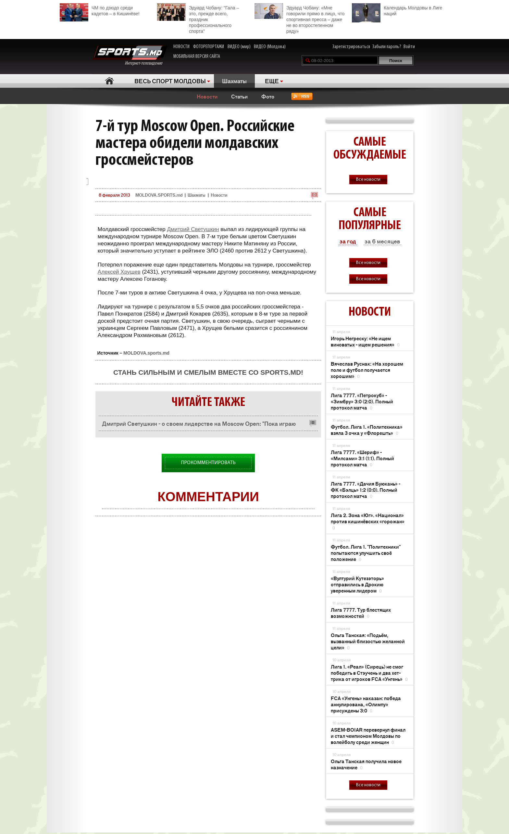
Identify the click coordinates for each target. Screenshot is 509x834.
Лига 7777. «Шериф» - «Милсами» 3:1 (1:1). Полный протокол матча (362, 458)
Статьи (239, 96)
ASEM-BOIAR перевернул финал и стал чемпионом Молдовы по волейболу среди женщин (368, 735)
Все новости (368, 179)
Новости (207, 96)
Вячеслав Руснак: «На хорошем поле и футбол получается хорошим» (367, 369)
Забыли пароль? (386, 46)
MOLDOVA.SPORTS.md (158, 195)
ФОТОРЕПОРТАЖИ (208, 46)
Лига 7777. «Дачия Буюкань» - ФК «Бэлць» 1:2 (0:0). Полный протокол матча (365, 489)
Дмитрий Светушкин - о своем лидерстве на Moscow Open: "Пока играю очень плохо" (199, 425)
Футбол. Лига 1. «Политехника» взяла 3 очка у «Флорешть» (367, 430)
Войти (409, 46)
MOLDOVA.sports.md (146, 353)
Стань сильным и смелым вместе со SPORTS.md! (208, 372)
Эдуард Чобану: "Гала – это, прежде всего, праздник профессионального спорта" (198, 18)
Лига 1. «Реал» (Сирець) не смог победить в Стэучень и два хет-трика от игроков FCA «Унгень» (369, 672)
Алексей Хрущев (119, 272)
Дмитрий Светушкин (193, 229)
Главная (109, 81)
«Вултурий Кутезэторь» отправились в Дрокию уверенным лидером (357, 584)
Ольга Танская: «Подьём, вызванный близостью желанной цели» (368, 641)
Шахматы (234, 81)
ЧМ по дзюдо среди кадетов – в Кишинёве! (100, 10)
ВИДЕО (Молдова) (270, 46)
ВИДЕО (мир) (239, 46)
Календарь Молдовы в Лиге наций (397, 10)
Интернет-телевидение (129, 56)
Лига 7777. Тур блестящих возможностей (361, 612)
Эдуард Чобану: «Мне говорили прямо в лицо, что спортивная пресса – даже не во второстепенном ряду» (299, 18)
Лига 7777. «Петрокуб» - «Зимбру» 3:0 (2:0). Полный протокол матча (362, 401)
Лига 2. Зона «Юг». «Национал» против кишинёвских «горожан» (367, 521)
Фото (267, 96)
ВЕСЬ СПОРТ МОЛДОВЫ (170, 81)
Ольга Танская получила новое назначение (366, 764)
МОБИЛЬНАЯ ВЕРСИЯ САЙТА (196, 56)
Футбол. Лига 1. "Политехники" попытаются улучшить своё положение (366, 552)
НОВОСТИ (181, 46)
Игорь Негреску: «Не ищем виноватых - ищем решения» (365, 341)
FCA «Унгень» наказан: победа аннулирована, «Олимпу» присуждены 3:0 (366, 704)
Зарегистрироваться (351, 46)
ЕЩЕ (272, 81)
